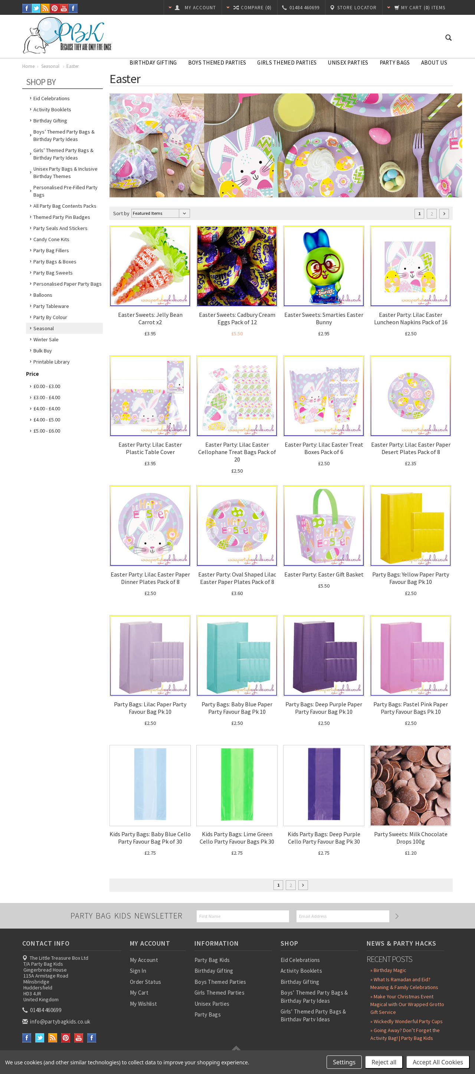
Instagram (73, 8)
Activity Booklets (52, 109)
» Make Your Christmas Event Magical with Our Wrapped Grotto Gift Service (407, 1004)
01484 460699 (42, 1010)
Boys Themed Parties (217, 62)
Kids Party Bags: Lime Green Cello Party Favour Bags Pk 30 (237, 837)
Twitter (36, 8)
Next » (444, 214)
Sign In (138, 970)
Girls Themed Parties (287, 62)
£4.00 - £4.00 (46, 408)
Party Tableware (51, 306)
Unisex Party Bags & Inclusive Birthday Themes (65, 172)
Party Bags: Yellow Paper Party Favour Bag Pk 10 (410, 578)
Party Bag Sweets (53, 272)
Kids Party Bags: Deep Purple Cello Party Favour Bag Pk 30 (324, 837)
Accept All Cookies (438, 1062)
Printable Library (51, 361)
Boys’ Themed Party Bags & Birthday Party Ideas (64, 135)
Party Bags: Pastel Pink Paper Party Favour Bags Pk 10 (410, 707)
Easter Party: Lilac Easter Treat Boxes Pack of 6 (324, 448)
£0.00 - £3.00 (46, 386)
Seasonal (50, 66)
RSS (45, 8)
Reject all (383, 1062)
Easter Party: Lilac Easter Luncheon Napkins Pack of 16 (411, 318)
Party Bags (395, 62)
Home (28, 66)
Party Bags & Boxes (54, 261)
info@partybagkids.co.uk (56, 1021)
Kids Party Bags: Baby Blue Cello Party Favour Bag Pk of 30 (150, 837)
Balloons (42, 295)
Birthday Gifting (153, 62)
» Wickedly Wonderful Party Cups (406, 1021)
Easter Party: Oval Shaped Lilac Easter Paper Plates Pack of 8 (237, 578)
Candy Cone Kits (51, 239)
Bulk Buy (42, 350)
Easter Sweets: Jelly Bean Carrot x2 (150, 318)
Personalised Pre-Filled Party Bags (65, 191)
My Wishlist (143, 1003)
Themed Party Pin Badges (61, 217)
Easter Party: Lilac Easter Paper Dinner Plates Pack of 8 (150, 578)
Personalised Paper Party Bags (67, 283)
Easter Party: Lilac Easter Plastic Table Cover (150, 448)
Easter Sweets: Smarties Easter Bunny (323, 318)
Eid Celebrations (51, 98)
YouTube (64, 8)
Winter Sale (46, 339)
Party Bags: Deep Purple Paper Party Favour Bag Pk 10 (323, 707)
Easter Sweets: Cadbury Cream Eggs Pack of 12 (237, 318)
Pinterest (54, 8)
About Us (434, 62)
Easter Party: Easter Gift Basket (324, 574)
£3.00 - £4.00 (46, 397)
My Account (144, 959)
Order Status (145, 981)
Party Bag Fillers (51, 250)
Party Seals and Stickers (60, 228)
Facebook (27, 8)
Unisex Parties (348, 62)
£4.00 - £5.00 (46, 419)
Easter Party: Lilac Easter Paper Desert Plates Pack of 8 (411, 448)
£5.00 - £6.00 (46, 430)
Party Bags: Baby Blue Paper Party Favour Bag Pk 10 (237, 707)
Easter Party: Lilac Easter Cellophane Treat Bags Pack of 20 (237, 452)
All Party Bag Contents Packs (64, 206)
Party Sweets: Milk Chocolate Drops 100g (411, 837)
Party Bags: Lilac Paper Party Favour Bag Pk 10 (150, 707)
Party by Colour (50, 317)
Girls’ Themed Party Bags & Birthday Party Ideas (63, 154)
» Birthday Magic (388, 970)
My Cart (139, 992)
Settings (344, 1062)
